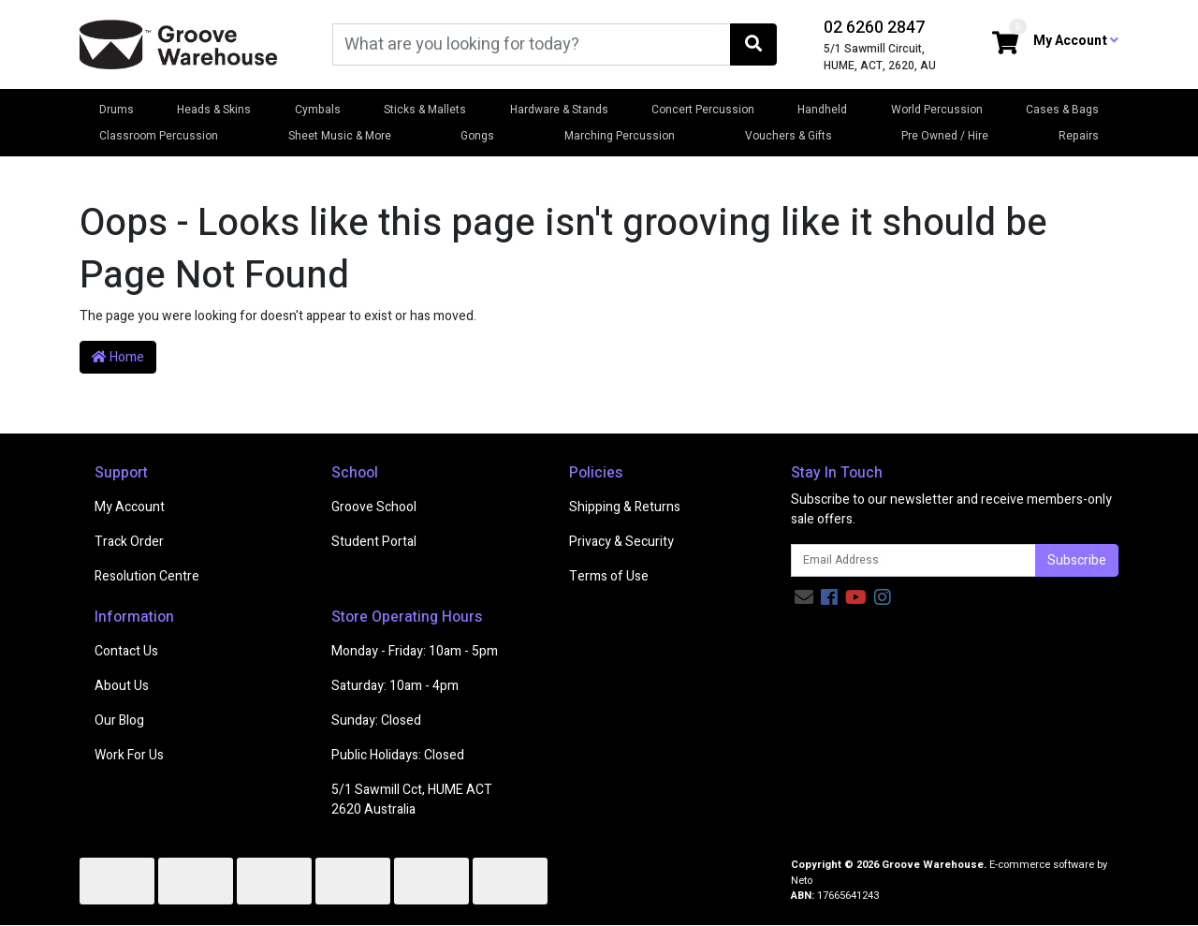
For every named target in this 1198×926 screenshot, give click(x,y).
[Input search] (531, 44)
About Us (122, 686)
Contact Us (126, 651)
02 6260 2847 (874, 27)
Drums (116, 109)
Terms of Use (609, 576)
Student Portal (373, 541)
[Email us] (804, 597)
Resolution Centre (147, 576)
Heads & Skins (214, 109)
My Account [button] (1075, 41)
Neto (801, 881)
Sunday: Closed (376, 720)
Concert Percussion (702, 109)
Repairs (1079, 135)
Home (118, 357)
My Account (130, 507)
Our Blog (119, 720)
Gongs (477, 135)
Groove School (373, 507)
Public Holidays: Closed (397, 755)
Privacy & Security (621, 541)
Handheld (822, 109)
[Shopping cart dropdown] (1005, 44)
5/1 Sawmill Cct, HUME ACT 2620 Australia (411, 799)
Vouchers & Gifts (788, 135)
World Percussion (937, 109)
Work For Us (129, 755)
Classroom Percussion (158, 135)
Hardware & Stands (559, 109)
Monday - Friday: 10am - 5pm (414, 651)
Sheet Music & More (339, 135)
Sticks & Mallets (425, 109)
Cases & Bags (1062, 109)
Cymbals (318, 109)
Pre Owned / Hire (944, 135)
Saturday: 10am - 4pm (395, 686)
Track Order (129, 541)
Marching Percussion (619, 135)
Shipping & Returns (624, 507)
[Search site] (753, 44)
